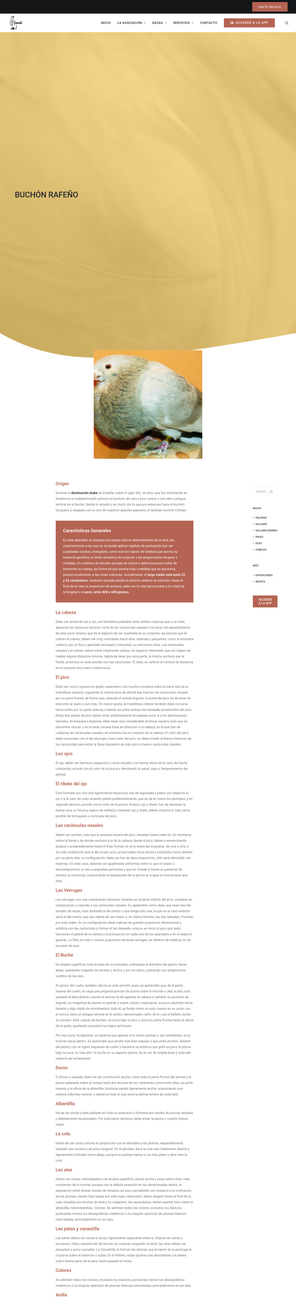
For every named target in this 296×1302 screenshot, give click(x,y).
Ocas (259, 255)
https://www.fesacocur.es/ (142, 1183)
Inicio (106, 23)
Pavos (259, 248)
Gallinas (261, 235)
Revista (260, 293)
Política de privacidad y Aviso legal (237, 1220)
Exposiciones (264, 286)
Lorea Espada (144, 1293)
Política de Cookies (225, 1226)
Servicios (183, 23)
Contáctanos (168, 1258)
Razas (159, 23)
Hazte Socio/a (49, 1260)
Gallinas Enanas (267, 242)
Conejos (261, 261)
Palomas (261, 229)
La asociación (131, 23)
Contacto (208, 23)
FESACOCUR (132, 1243)
